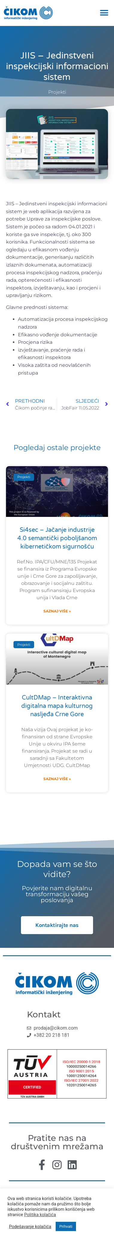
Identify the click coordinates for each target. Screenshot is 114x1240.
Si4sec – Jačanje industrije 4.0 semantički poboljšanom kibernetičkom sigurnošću (57, 538)
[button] (104, 13)
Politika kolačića (40, 1214)
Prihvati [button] (65, 1226)
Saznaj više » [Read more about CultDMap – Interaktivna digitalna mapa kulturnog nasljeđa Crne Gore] (57, 779)
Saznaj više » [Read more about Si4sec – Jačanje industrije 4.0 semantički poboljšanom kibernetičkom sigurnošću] (57, 611)
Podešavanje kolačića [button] (30, 1226)
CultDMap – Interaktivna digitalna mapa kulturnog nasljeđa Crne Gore (57, 706)
